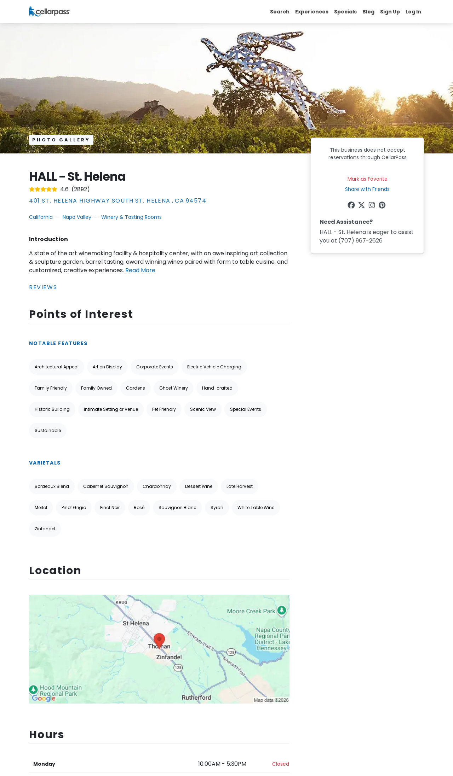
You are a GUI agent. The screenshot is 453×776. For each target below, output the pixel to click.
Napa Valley (77, 217)
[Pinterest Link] (383, 206)
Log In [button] (413, 11)
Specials (345, 11)
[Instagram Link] (372, 206)
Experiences (311, 11)
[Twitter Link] (362, 206)
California (41, 217)
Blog (368, 11)
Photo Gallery (61, 139)
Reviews (43, 287)
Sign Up (390, 11)
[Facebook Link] (352, 206)
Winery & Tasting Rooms (131, 217)
